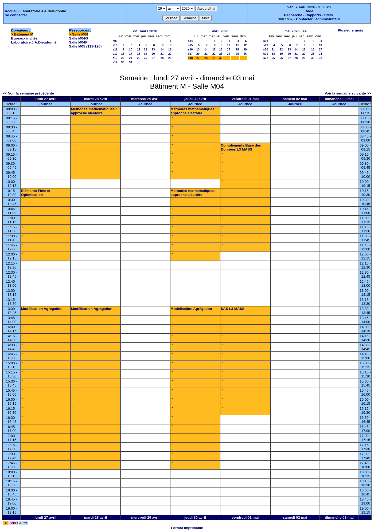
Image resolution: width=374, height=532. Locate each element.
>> (304, 31)
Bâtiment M (23, 34)
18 (138, 53)
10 (130, 49)
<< (135, 31)
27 (153, 58)
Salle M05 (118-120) (85, 46)
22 (170, 53)
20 (153, 53)
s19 (265, 45)
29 (170, 58)
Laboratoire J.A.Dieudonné (33, 42)
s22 (265, 58)
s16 (190, 49)
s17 (190, 53)
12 (145, 49)
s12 (115, 53)
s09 (115, 40)
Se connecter (16, 15)
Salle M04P (78, 42)
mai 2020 (292, 31)
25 (138, 58)
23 (122, 58)
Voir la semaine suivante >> (348, 93)
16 (122, 53)
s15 (190, 45)
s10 (115, 45)
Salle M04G (78, 38)
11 (138, 49)
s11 (115, 49)
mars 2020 (148, 31)
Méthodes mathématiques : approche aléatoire (94, 111)
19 (145, 53)
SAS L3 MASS (232, 309)
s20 (265, 49)
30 (122, 62)
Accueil (11, 11)
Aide (309, 11)
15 (170, 49)
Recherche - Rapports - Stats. (309, 15)
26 (145, 58)
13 (153, 49)
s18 (190, 58)
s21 (265, 53)
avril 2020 (220, 31)
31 (130, 62)
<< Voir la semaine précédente (28, 93)
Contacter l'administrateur (318, 19)
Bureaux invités (24, 38)
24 (130, 58)
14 (162, 49)
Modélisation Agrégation (42, 309)
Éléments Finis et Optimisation (35, 193)
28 (162, 58)
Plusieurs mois (350, 30)
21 (162, 53)
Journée (45, 104)
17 (130, 53)
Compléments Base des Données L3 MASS (241, 147)
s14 (115, 62)
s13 (115, 58)
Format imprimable (187, 528)
